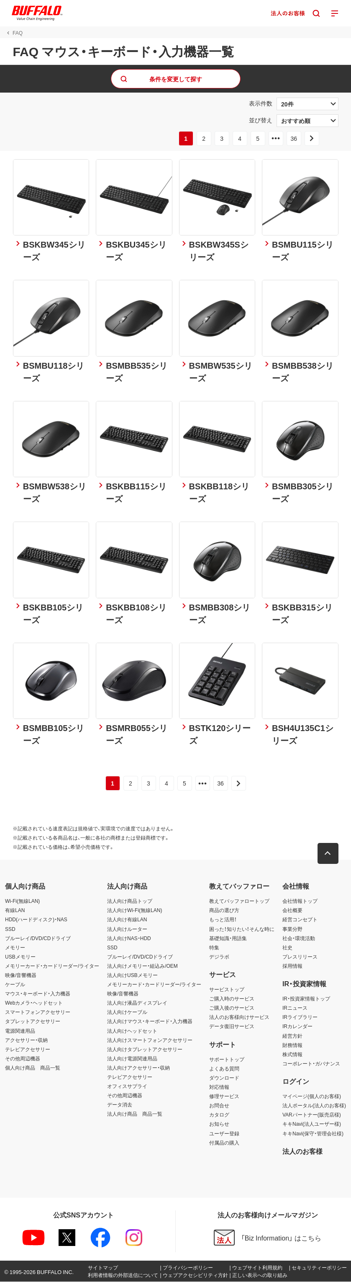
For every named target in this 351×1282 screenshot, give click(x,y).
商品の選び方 (224, 910)
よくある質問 (224, 1069)
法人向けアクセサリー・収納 (138, 1068)
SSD (10, 929)
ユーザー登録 (224, 1133)
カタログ (219, 1115)
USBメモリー (20, 957)
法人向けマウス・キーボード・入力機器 (149, 1021)
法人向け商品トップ (129, 901)
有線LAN (15, 910)
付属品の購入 (224, 1143)
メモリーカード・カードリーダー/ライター (52, 966)
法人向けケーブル (127, 1012)
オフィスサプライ (127, 1086)
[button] (328, 853)
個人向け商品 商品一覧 (32, 1068)
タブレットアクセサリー (32, 1021)
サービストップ (226, 989)
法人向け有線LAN (127, 919)
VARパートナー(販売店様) (311, 1115)
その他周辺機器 (22, 1058)
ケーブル (15, 984)
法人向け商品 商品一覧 (134, 1114)
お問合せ (219, 1105)
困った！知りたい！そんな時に (241, 929)
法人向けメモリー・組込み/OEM (142, 966)
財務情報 (292, 1045)
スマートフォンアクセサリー (37, 1012)
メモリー (15, 947)
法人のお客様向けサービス (239, 1017)
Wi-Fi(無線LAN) (22, 901)
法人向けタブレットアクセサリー (144, 1049)
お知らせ (219, 1124)
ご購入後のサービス (231, 1008)
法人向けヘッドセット (132, 1031)
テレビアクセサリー (27, 1049)
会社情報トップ (300, 901)
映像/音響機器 (20, 975)
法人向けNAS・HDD (129, 938)
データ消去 (119, 1105)
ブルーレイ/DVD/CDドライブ (38, 938)
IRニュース (294, 1008)
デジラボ (219, 957)
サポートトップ (226, 1059)
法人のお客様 (302, 1151)
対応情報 (219, 1087)
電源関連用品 (20, 1031)
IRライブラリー (300, 1017)
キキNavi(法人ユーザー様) (311, 1124)
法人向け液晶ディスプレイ (137, 1003)
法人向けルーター (127, 929)
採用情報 (292, 966)
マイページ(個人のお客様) (311, 1096)
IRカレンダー (297, 1026)
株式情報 (292, 1054)
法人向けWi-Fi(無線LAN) (134, 910)
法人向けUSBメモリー (132, 975)
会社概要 (292, 910)
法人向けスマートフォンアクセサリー (149, 1040)
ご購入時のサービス (231, 999)
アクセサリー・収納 (26, 1040)
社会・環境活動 (298, 938)
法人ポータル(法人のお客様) (314, 1105)
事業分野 (292, 929)
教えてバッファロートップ (239, 901)
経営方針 (292, 1036)
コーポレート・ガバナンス (311, 1063)
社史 (287, 947)
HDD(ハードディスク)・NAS (36, 919)
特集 (214, 947)
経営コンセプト (300, 919)
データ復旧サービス (231, 1026)
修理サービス (224, 1096)
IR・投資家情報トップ (306, 999)
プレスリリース (300, 957)
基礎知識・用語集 (228, 938)
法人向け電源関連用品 (132, 1058)
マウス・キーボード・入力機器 (37, 994)
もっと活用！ (223, 919)
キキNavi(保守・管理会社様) (312, 1133)
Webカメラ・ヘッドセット (34, 1003)
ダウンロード (224, 1078)
